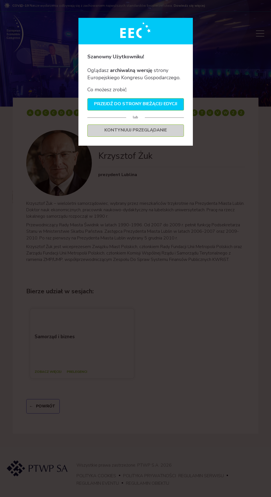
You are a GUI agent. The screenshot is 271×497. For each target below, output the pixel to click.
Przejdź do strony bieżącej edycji (135, 104)
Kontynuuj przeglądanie (135, 130)
